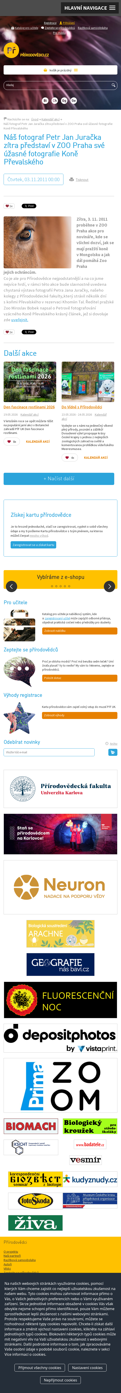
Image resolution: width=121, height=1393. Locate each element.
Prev (11, 586)
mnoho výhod (39, 536)
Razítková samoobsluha (93, 28)
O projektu (11, 1252)
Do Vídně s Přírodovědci (82, 407)
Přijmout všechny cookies (39, 1367)
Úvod (34, 119)
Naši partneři (12, 1256)
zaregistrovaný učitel (57, 618)
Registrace (50, 23)
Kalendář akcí (51, 119)
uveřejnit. (19, 319)
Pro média (59, 33)
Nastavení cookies (87, 1367)
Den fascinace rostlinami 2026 (29, 407)
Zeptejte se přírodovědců (60, 28)
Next (109, 586)
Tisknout (82, 180)
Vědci (7, 1269)
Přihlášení (69, 23)
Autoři (8, 1264)
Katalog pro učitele (26, 28)
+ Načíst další (59, 478)
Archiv (113, 744)
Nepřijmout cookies (60, 1380)
